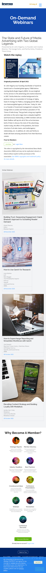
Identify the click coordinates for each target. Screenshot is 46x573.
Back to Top (23, 552)
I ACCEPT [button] (38, 562)
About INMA (6, 557)
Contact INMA (16, 557)
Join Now (8, 144)
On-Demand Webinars (23, 20)
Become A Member (23, 539)
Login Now (19, 144)
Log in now (30, 543)
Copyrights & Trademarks (30, 557)
